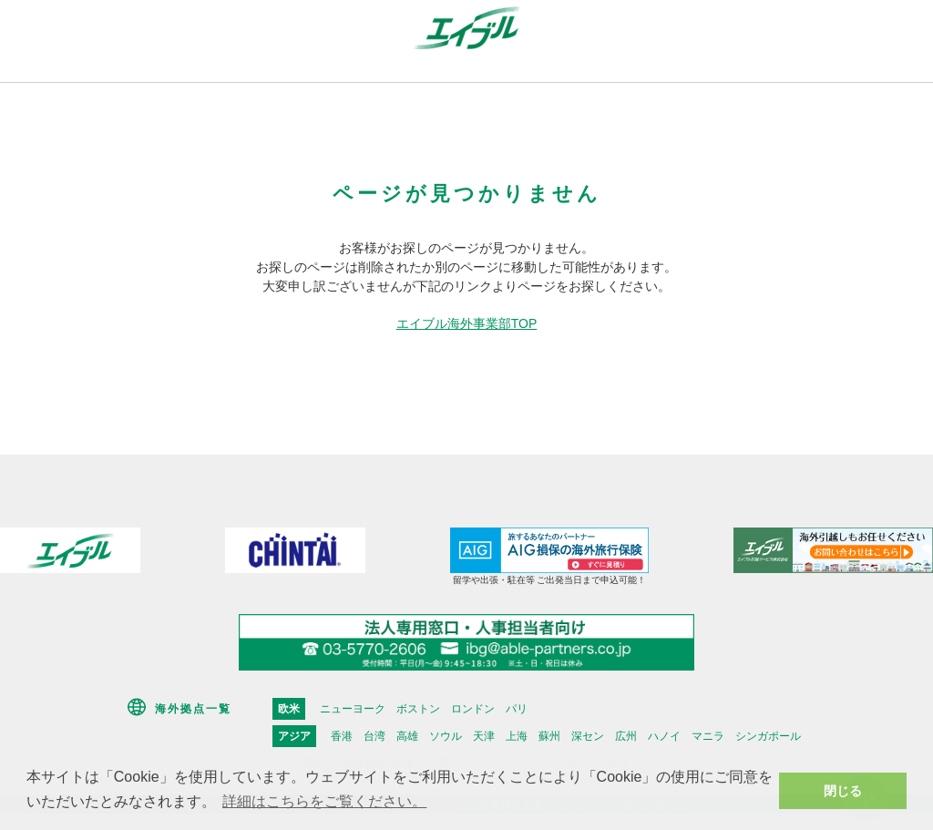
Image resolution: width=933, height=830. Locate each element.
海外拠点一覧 (193, 708)
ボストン (418, 708)
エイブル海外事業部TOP (467, 323)
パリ (517, 708)
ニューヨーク (352, 708)
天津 (484, 736)
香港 (342, 736)
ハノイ (664, 736)
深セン (587, 736)
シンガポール (768, 736)
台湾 (374, 736)
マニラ (708, 736)
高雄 (407, 736)
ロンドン (473, 708)
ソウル (445, 736)
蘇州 (549, 736)
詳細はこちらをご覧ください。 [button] (324, 801)
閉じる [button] (843, 791)
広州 (626, 736)
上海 (517, 736)
